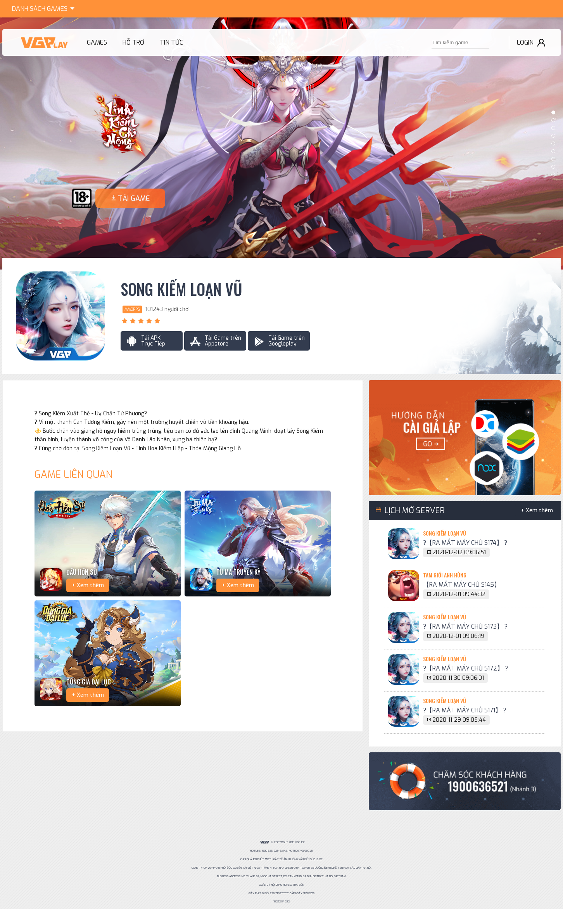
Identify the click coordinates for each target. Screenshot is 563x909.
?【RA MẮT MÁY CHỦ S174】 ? (465, 543)
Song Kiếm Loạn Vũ (181, 289)
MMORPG (132, 309)
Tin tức (171, 42)
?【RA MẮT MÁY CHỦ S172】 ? (465, 668)
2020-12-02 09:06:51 (459, 552)
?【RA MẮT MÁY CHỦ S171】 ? (464, 710)
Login (525, 42)
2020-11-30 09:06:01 (458, 678)
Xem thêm (90, 585)
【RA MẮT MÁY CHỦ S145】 (461, 585)
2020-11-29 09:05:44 (459, 720)
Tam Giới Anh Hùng (444, 575)
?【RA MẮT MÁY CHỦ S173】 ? (465, 626)
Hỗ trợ (133, 42)
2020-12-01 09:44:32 (458, 594)
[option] (281, 143)
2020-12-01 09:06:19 (458, 636)
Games (44, 8)
